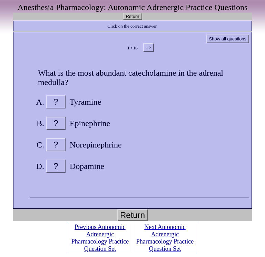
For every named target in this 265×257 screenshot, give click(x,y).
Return (132, 16)
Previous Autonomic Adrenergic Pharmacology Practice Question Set (100, 237)
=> (148, 47)
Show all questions (227, 38)
